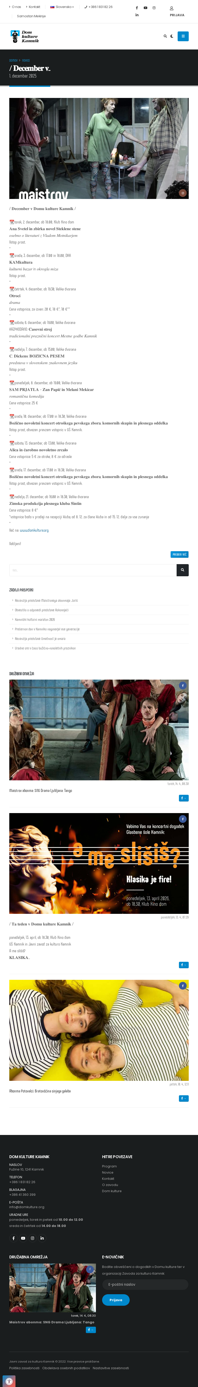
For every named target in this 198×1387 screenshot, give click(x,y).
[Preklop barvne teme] (172, 36)
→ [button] (183, 798)
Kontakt (33, 7)
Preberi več (179, 554)
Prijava (177, 12)
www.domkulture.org (34, 530)
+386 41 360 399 (22, 1194)
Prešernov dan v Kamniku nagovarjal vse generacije (47, 629)
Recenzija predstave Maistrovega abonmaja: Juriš (46, 600)
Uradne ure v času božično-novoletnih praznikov (45, 648)
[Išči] (183, 570)
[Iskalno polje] (93, 570)
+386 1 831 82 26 (22, 1182)
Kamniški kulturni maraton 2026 (35, 619)
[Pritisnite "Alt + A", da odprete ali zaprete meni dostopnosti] (9, 1381)
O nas (15, 7)
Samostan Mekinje (31, 16)
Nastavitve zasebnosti (112, 1368)
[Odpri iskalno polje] (165, 36)
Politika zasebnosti (24, 1368)
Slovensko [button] (61, 7)
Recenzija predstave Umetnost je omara (40, 638)
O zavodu (110, 1185)
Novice (26, 60)
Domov (13, 60)
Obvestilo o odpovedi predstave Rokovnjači (42, 610)
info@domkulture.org (27, 1207)
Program (109, 1166)
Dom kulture (112, 1191)
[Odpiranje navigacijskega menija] (183, 36)
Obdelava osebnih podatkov (67, 1368)
